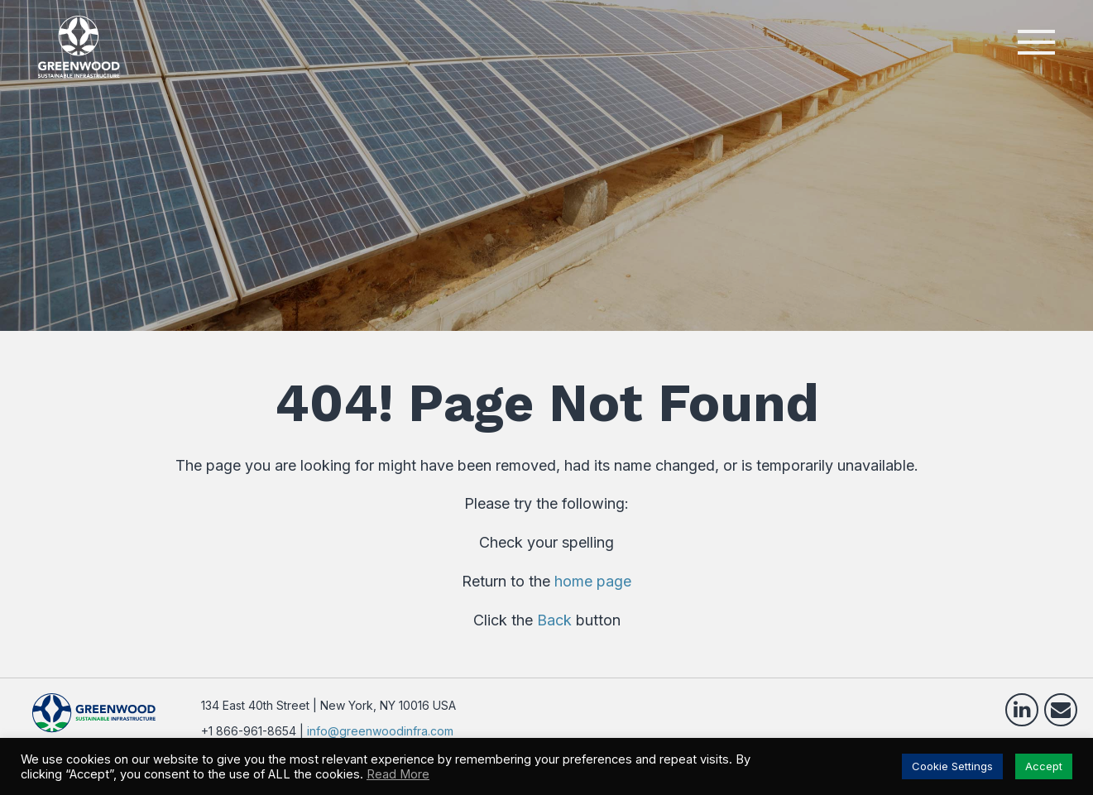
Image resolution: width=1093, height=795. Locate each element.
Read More (398, 774)
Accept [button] (1043, 766)
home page (592, 581)
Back (554, 620)
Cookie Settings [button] (952, 766)
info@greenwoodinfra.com (380, 731)
